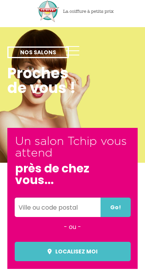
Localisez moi (73, 251)
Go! (115, 207)
